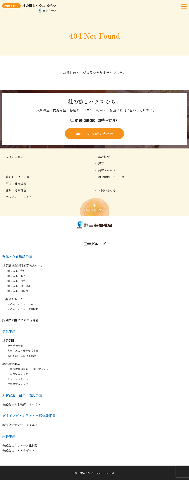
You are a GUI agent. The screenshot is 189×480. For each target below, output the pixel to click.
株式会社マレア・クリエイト (21, 425)
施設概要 (104, 157)
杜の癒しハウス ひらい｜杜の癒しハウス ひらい (94, 225)
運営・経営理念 (16, 190)
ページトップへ (94, 207)
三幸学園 (8, 340)
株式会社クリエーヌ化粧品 (20, 445)
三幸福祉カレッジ (17, 374)
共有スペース (107, 170)
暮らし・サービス (17, 177)
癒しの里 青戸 (16, 270)
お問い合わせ (107, 190)
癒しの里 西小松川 (19, 285)
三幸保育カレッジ (17, 384)
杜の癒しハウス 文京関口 (22, 309)
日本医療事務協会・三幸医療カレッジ (29, 369)
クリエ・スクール (17, 379)
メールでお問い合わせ (96, 133)
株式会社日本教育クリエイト (21, 404)
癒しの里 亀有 (16, 275)
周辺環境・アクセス (111, 177)
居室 (101, 163)
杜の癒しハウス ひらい (21, 304)
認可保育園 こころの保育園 (20, 320)
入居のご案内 (14, 157)
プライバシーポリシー (20, 197)
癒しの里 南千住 (17, 280)
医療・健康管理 (16, 183)
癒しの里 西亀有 (17, 290)
